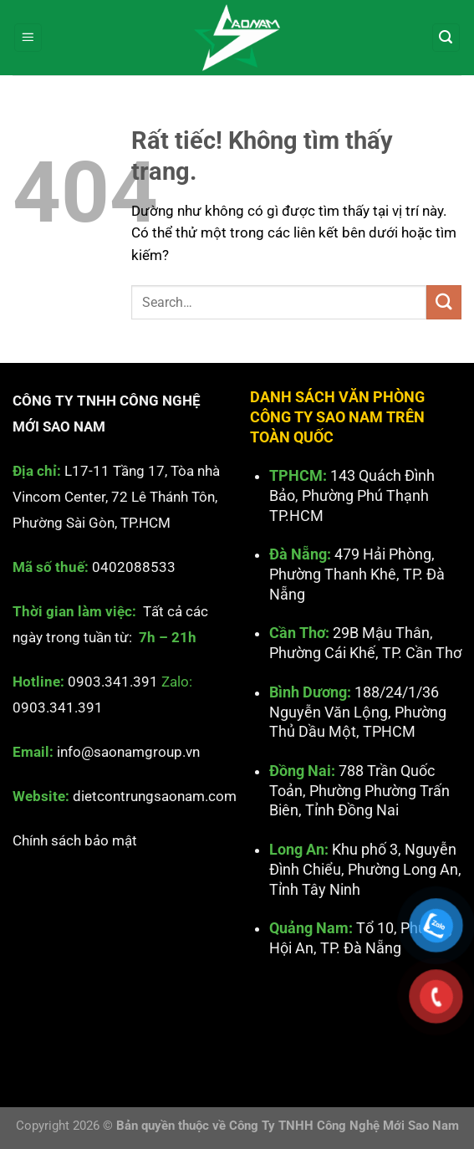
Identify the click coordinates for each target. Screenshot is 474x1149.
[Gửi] (443, 302)
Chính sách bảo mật (75, 839)
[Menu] (28, 37)
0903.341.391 (113, 681)
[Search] (446, 37)
